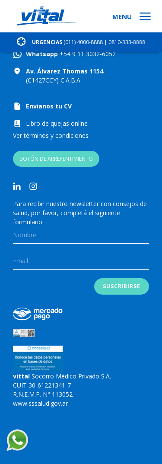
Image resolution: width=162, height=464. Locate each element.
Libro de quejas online (57, 123)
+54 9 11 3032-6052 (87, 54)
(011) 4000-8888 (83, 42)
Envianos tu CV (49, 106)
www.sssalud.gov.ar (40, 403)
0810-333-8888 (126, 42)
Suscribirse (121, 286)
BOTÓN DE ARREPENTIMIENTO (56, 158)
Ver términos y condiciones (51, 135)
